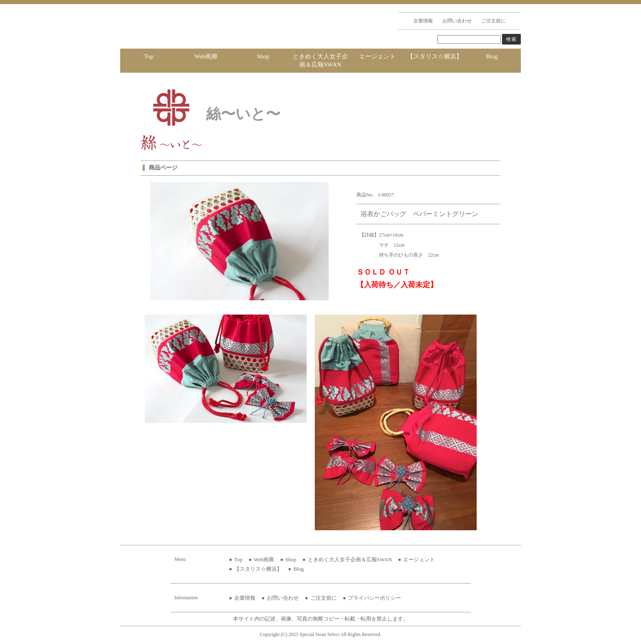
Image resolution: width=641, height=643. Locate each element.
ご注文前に (493, 21)
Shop (263, 56)
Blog (492, 56)
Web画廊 (205, 56)
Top (148, 56)
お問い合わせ (457, 21)
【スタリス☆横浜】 (434, 56)
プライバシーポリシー (374, 598)
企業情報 (423, 21)
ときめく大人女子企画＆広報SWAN (320, 60)
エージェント (377, 56)
